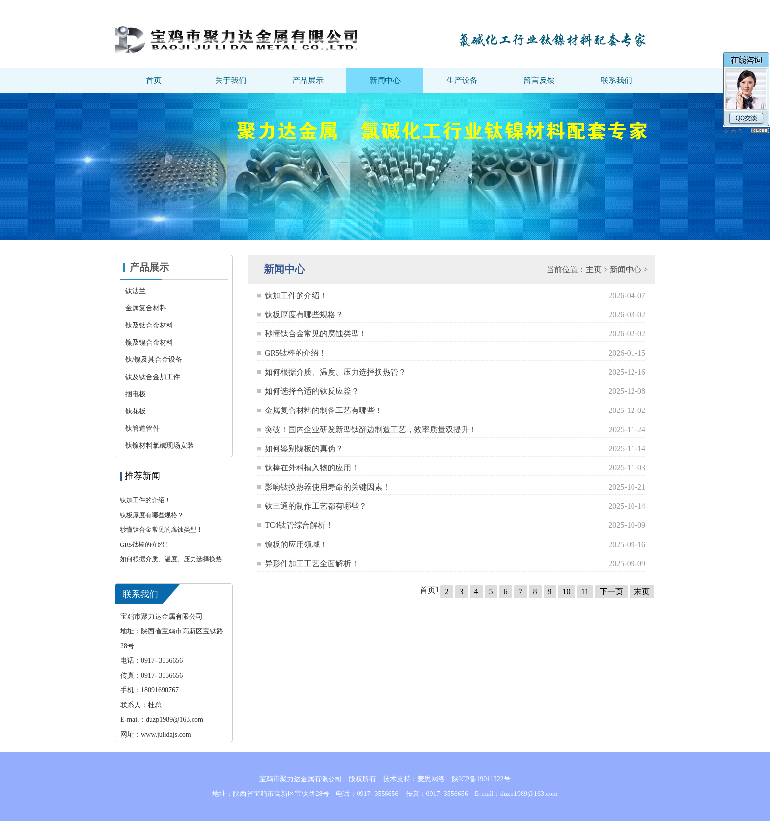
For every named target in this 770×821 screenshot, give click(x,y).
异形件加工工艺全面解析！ (312, 563)
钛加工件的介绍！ (145, 500)
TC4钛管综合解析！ (299, 525)
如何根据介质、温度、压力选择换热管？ (335, 372)
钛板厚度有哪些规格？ (152, 515)
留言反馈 (539, 80)
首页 (154, 80)
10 (567, 591)
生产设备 (462, 80)
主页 (594, 269)
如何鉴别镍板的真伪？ (304, 448)
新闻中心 (385, 80)
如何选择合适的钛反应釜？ (312, 391)
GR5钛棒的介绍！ (145, 544)
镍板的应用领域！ (296, 544)
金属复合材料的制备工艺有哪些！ (324, 410)
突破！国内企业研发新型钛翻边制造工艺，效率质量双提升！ (371, 429)
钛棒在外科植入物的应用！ (312, 468)
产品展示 (308, 80)
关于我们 (231, 80)
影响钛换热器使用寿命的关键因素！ (327, 487)
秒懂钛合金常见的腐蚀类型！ (161, 529)
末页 (642, 591)
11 (585, 591)
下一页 (611, 591)
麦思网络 (431, 779)
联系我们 (616, 80)
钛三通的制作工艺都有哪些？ (316, 506)
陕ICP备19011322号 (481, 779)
